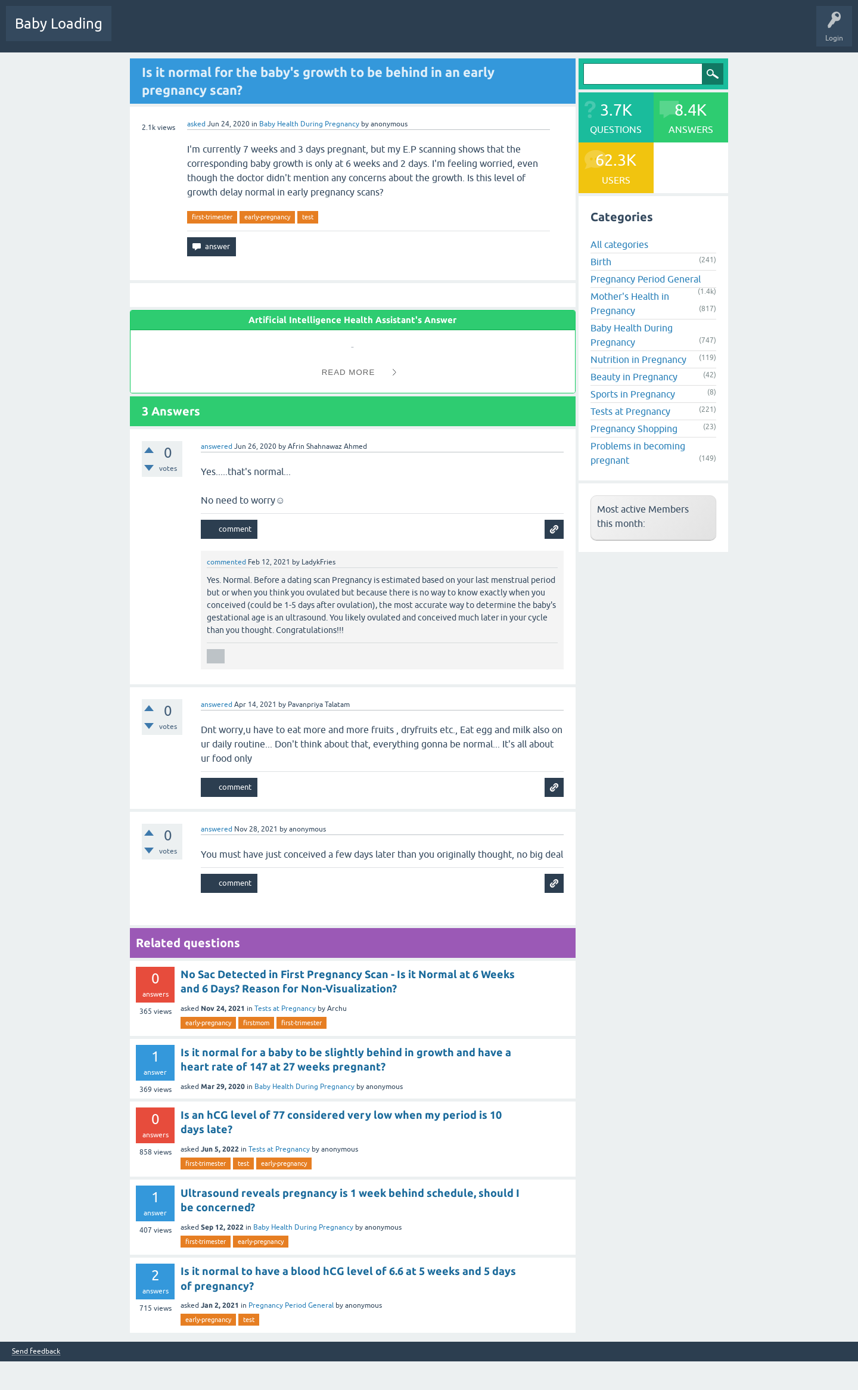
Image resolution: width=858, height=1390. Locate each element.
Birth (600, 261)
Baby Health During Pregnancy (309, 124)
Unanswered (223, 32)
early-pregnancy (267, 217)
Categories (275, 32)
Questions (136, 32)
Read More (348, 372)
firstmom (256, 1022)
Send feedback (36, 1351)
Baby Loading (58, 23)
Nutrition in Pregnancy (638, 359)
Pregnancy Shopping (633, 428)
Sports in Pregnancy (632, 394)
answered (216, 446)
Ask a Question (368, 32)
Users (317, 32)
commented (226, 562)
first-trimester (212, 217)
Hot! (178, 32)
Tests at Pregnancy (285, 1008)
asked (196, 124)
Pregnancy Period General (291, 1305)
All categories (619, 244)
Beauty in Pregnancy (633, 376)
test (307, 217)
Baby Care (421, 32)
